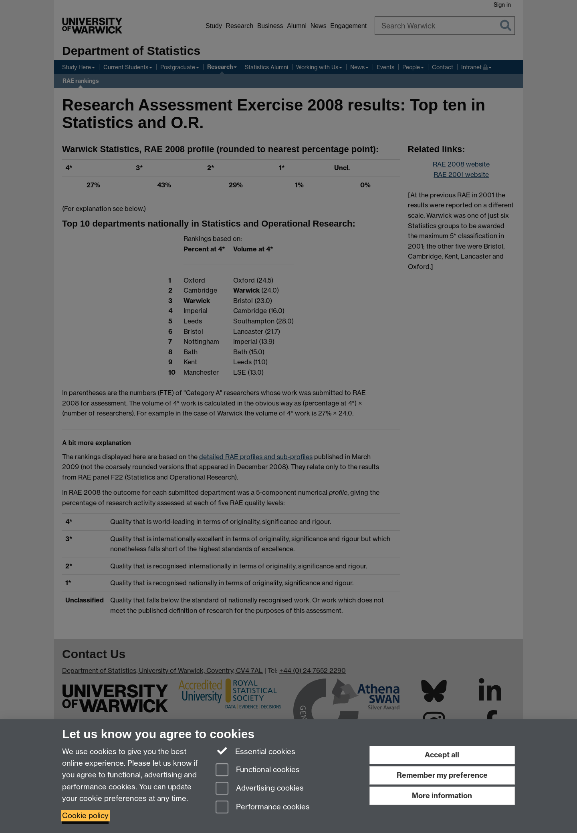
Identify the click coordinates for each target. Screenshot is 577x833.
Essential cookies (255, 751)
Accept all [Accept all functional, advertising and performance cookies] (442, 754)
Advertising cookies (260, 788)
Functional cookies (258, 770)
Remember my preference (442, 775)
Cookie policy (85, 815)
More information (442, 795)
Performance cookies (263, 807)
